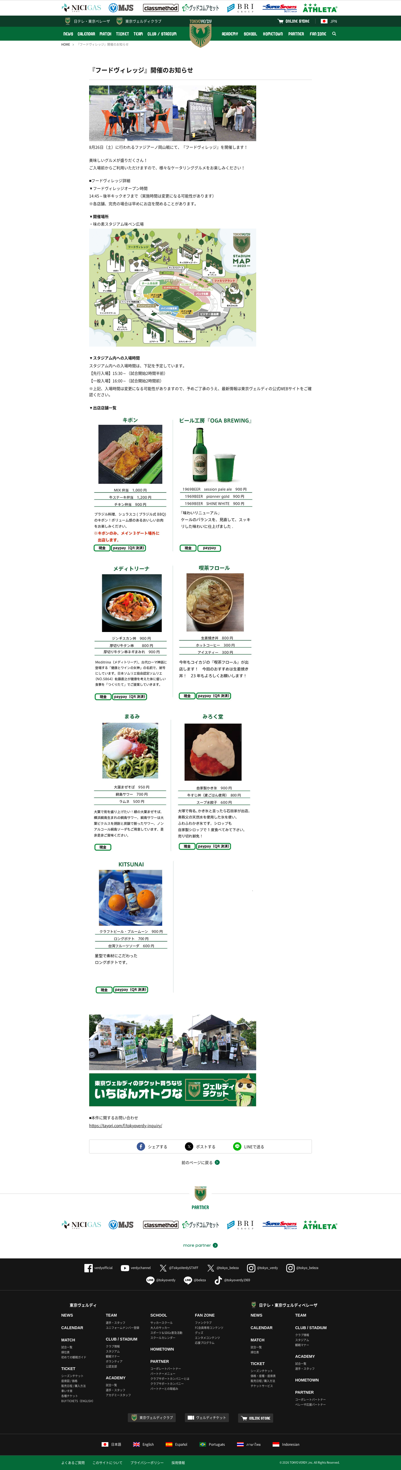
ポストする (206, 1146)
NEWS (68, 34)
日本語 (111, 1444)
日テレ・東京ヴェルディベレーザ (288, 1305)
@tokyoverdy (160, 1280)
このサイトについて (107, 1462)
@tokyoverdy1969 (232, 1280)
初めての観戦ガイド (73, 1357)
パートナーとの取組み (164, 1388)
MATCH (106, 34)
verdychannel (136, 1267)
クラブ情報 (113, 1346)
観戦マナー (113, 1356)
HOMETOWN (273, 34)
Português (212, 1444)
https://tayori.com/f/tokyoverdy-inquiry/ (125, 1125)
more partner (197, 1245)
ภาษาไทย (249, 1444)
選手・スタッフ (115, 1322)
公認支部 (111, 1366)
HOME (65, 44)
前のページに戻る (197, 1162)
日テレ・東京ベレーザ (92, 21)
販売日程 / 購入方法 (73, 1386)
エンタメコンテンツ (207, 1338)
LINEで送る (254, 1146)
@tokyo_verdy (262, 1267)
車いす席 (66, 1391)
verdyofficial (98, 1267)
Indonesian (286, 1444)
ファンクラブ (203, 1322)
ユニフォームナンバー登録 (122, 1328)
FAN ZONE (318, 34)
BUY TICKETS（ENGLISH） (78, 1401)
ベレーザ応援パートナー (310, 1404)
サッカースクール (161, 1322)
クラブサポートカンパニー (167, 1383)
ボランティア (114, 1361)
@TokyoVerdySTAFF (178, 1267)
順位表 (65, 1352)
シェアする (157, 1146)
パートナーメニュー (162, 1373)
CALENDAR (86, 34)
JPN (329, 21)
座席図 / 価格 (69, 1381)
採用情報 (178, 1462)
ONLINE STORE (298, 21)
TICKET (122, 34)
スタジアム (113, 1351)
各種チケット (69, 1396)
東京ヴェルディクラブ (143, 21)
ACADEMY (230, 34)
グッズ (199, 1333)
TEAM (138, 34)
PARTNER (296, 34)
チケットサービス (262, 1386)
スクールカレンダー (162, 1338)
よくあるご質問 (73, 1462)
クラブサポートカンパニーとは (169, 1378)
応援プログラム (204, 1343)
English (143, 1444)
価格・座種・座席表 (263, 1376)
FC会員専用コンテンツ (209, 1328)
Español (176, 1444)
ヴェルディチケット (211, 1417)
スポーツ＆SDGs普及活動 (166, 1333)
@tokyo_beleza (223, 1267)
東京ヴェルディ (83, 1305)
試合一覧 (66, 1347)
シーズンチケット (72, 1376)
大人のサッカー (160, 1328)
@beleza (195, 1280)
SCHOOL (250, 34)
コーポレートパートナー (165, 1368)
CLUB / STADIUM (162, 34)
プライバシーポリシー (147, 1462)
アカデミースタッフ (118, 1395)
